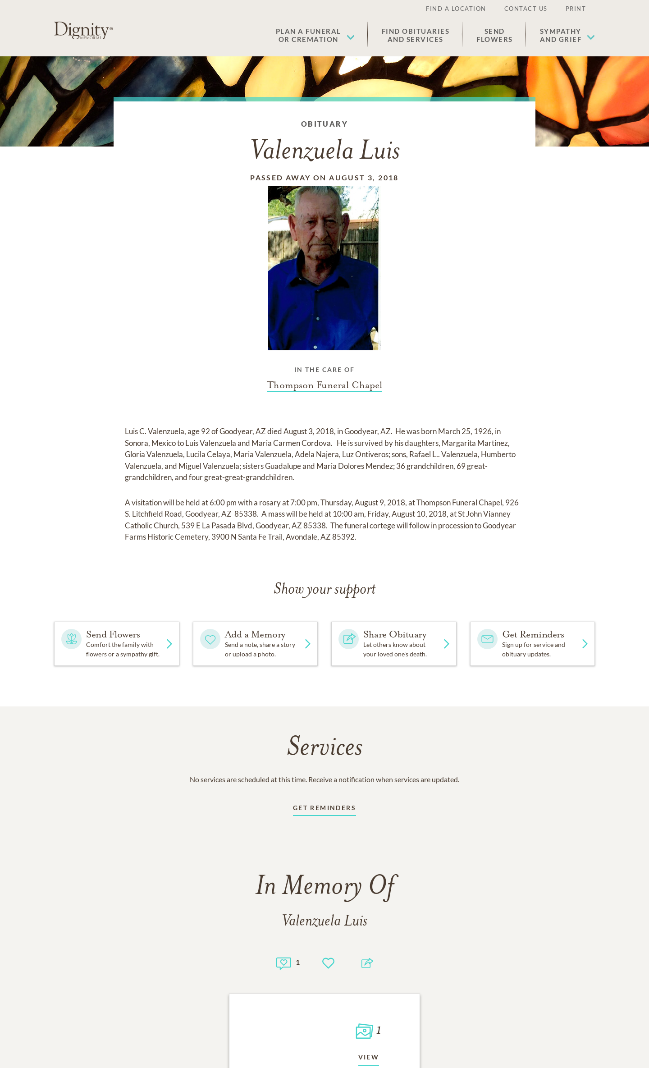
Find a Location (456, 8)
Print (576, 8)
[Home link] (83, 31)
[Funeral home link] (324, 385)
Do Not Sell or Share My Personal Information (325, 986)
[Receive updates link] (324, 809)
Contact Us (526, 8)
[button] (315, 35)
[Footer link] (98, 946)
